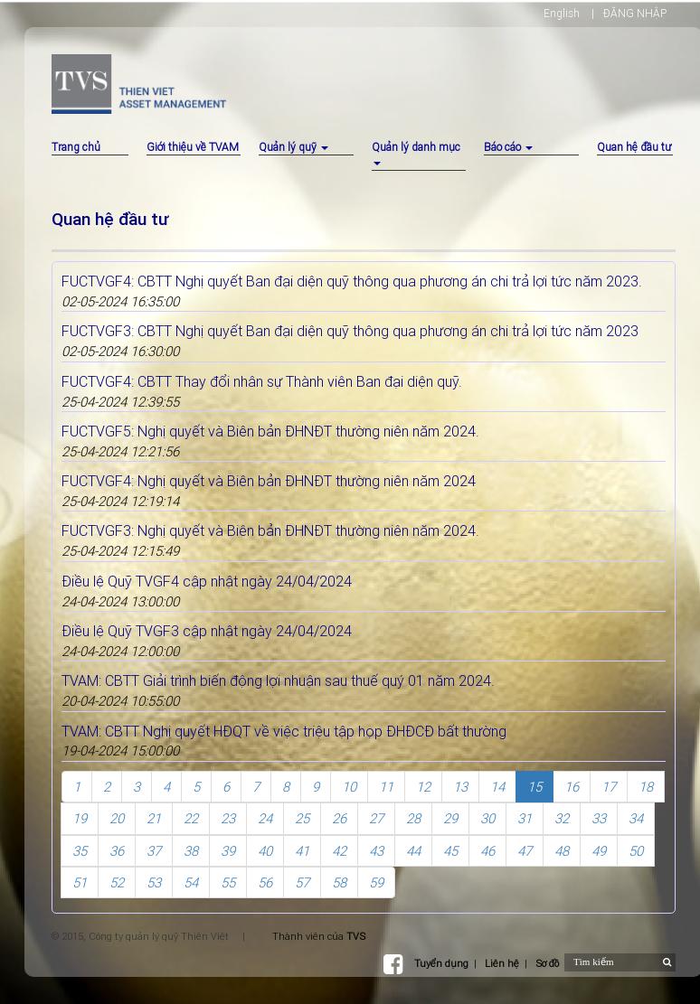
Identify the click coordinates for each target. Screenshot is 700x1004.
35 (79, 850)
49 (598, 850)
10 (349, 786)
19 (79, 818)
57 (302, 882)
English (562, 13)
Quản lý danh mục (416, 152)
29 (450, 818)
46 (487, 850)
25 (302, 818)
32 (561, 818)
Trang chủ (76, 147)
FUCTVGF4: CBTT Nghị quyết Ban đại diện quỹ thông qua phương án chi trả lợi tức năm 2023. (351, 281)
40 (265, 850)
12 (423, 786)
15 (534, 786)
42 (339, 850)
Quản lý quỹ (293, 147)
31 (524, 818)
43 (376, 850)
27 (376, 818)
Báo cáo (508, 147)
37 (154, 850)
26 (339, 818)
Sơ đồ (547, 963)
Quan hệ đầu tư (634, 147)
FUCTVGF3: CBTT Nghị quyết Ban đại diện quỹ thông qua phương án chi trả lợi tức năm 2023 (350, 331)
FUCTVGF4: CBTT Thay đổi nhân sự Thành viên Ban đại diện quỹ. (261, 381)
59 (376, 882)
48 (561, 850)
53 (154, 882)
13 (460, 786)
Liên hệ (502, 963)
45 (450, 850)
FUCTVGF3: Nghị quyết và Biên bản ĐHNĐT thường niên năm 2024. (270, 530)
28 (413, 818)
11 (386, 786)
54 (191, 882)
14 (497, 786)
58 (339, 882)
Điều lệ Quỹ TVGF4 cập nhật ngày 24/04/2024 (206, 581)
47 (524, 850)
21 (154, 818)
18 (646, 786)
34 (636, 818)
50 (636, 850)
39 (228, 850)
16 (571, 786)
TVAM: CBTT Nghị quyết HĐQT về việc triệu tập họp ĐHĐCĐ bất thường (283, 731)
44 (413, 850)
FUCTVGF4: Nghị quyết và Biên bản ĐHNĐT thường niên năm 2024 (268, 481)
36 (116, 850)
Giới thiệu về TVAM (193, 147)
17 (608, 786)
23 (228, 818)
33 (598, 818)
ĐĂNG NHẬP (635, 13)
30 (487, 818)
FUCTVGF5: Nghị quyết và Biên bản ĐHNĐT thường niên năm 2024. (270, 431)
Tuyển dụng (441, 963)
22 (191, 818)
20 (116, 818)
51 (79, 882)
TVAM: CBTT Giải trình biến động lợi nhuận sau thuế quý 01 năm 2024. (278, 680)
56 (265, 882)
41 (302, 850)
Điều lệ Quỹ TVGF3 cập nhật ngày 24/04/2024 (206, 631)
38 (191, 850)
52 (116, 882)
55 (228, 882)
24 (265, 818)
